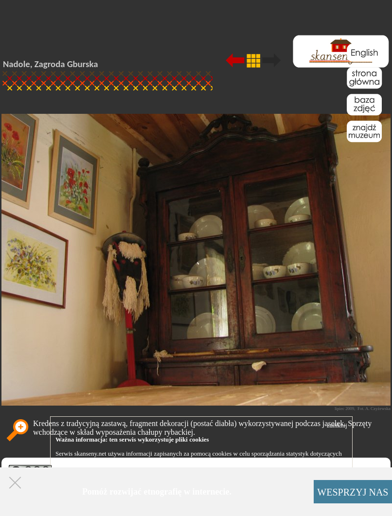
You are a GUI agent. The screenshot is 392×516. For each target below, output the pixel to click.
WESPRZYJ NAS (352, 492)
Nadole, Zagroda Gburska (50, 64)
